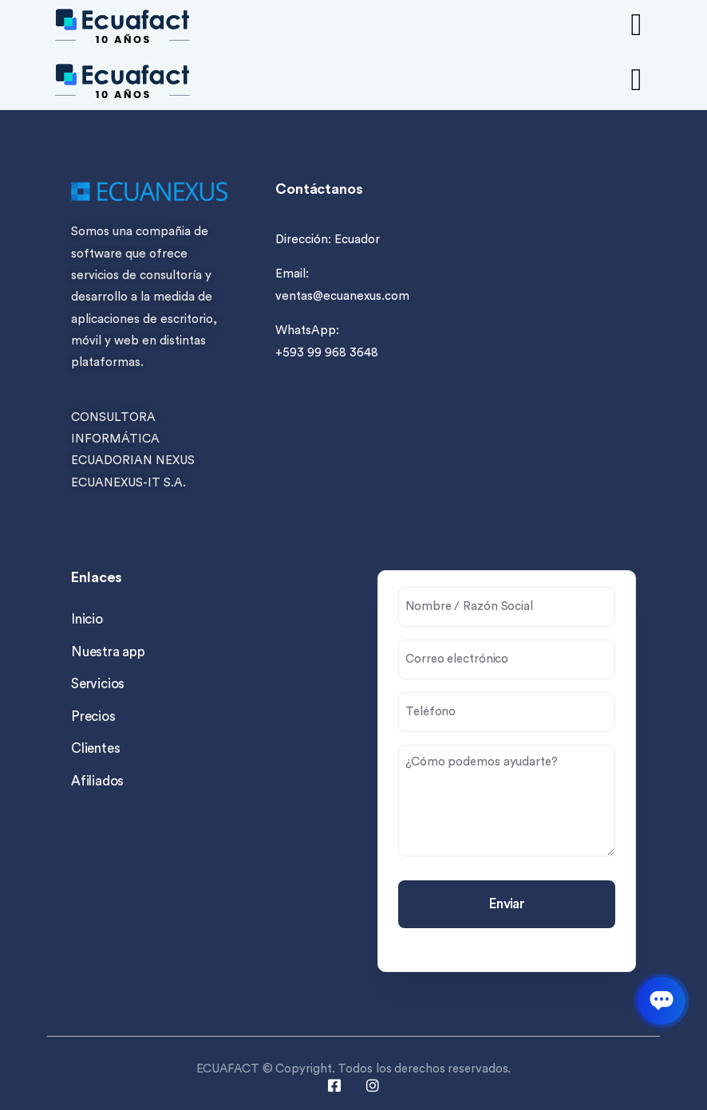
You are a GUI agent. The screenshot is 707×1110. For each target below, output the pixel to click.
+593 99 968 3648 (326, 353)
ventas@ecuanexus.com (342, 296)
